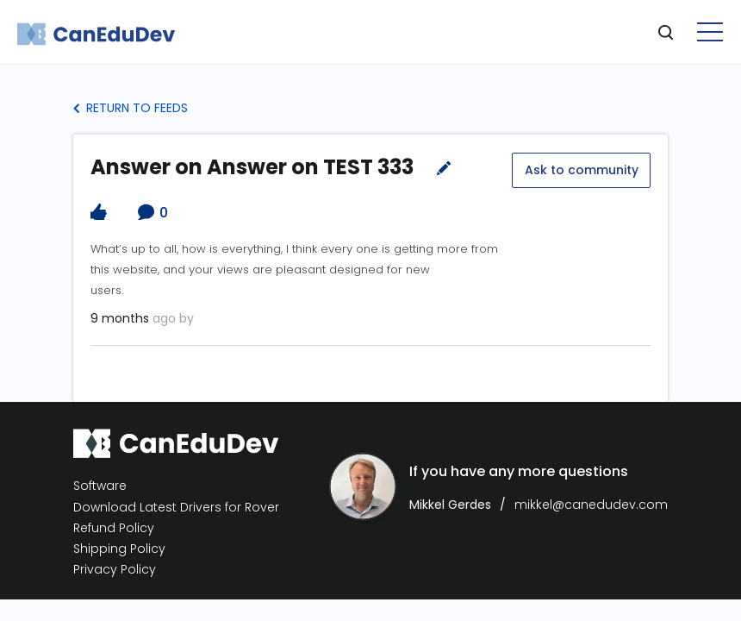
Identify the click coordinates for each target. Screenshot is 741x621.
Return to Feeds (130, 107)
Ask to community (581, 169)
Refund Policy (113, 527)
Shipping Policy (119, 548)
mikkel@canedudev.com (591, 503)
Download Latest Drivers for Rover (176, 506)
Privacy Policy (114, 569)
